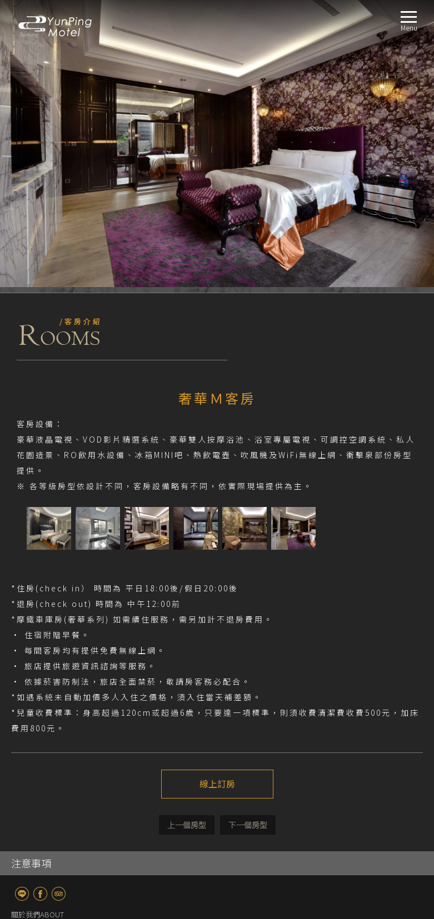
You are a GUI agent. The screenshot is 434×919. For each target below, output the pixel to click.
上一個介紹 (186, 538)
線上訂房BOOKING (41, 827)
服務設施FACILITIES (42, 787)
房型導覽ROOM (36, 680)
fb (40, 606)
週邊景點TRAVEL (37, 813)
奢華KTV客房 (48, 774)
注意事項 (31, 576)
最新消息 (42, 667)
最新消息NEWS (35, 640)
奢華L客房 (44, 747)
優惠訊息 (42, 654)
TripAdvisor (58, 606)
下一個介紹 (248, 538)
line (21, 606)
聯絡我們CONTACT (41, 840)
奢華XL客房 (46, 760)
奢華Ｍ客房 (46, 734)
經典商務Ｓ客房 (53, 694)
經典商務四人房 (53, 720)
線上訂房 (217, 497)
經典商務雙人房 (53, 707)
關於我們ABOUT (37, 627)
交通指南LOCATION (42, 800)
